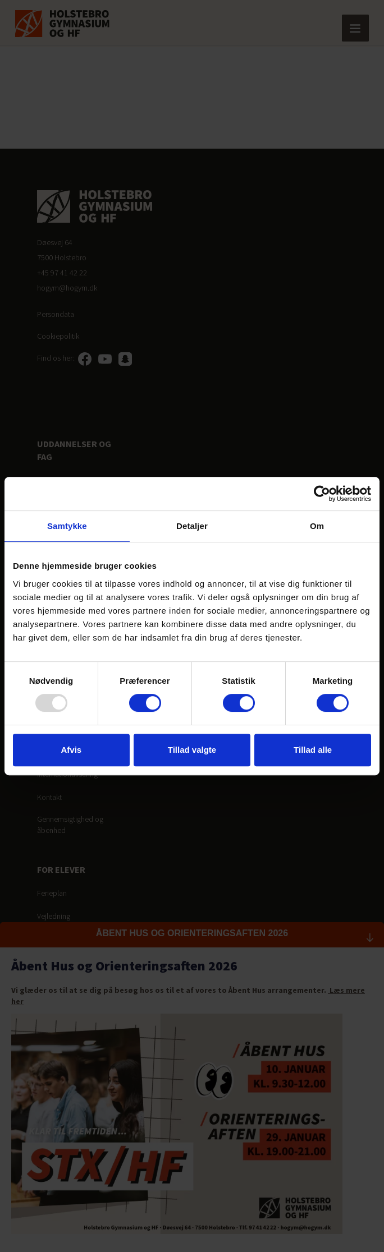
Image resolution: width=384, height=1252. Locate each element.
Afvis (71, 749)
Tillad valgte (192, 749)
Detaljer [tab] (192, 526)
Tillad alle (313, 749)
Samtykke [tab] (67, 526)
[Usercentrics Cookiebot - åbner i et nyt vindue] (322, 493)
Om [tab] (317, 526)
